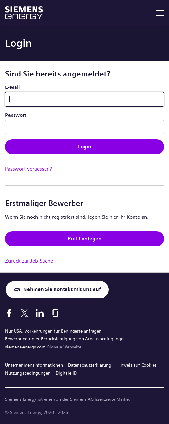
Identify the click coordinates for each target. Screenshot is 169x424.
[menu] (160, 13)
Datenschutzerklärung (89, 365)
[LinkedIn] (40, 313)
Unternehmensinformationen (34, 365)
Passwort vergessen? (28, 169)
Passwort (15, 115)
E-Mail (12, 87)
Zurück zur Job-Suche (29, 261)
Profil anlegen (85, 239)
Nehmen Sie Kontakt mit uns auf (62, 289)
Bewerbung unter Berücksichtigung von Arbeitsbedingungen (65, 338)
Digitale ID (66, 373)
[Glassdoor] (55, 313)
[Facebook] (9, 313)
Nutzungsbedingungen (28, 373)
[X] (24, 313)
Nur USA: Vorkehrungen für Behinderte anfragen (53, 331)
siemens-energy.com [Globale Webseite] (26, 346)
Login (84, 147)
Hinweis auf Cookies (136, 365)
